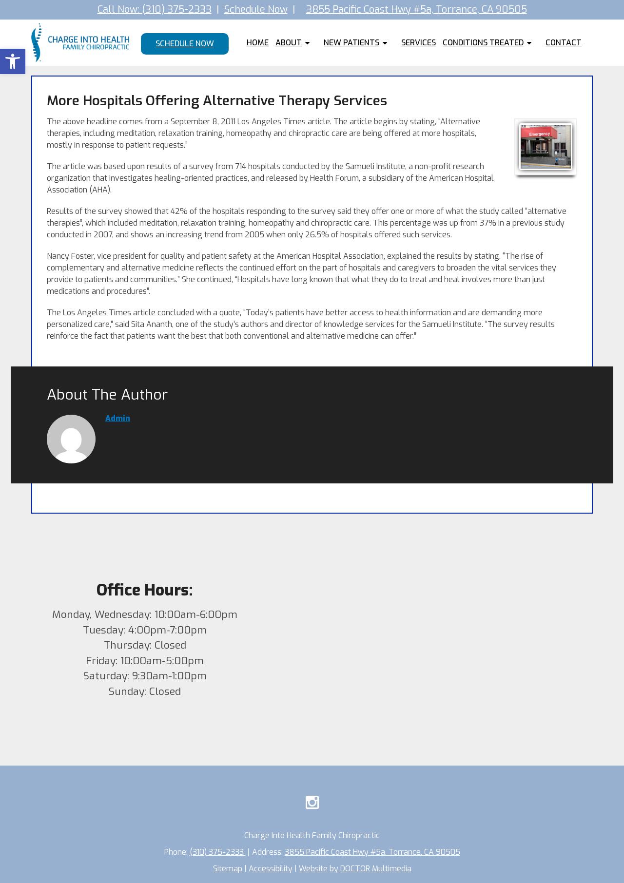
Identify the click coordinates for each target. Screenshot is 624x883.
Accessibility (270, 869)
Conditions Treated (483, 43)
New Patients (351, 43)
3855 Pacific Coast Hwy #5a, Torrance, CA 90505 (416, 9)
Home (258, 43)
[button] (12, 61)
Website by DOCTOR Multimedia (355, 869)
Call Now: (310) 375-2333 (155, 9)
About (288, 43)
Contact (564, 43)
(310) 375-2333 (218, 852)
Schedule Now (256, 9)
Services (418, 43)
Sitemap (227, 869)
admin (117, 418)
